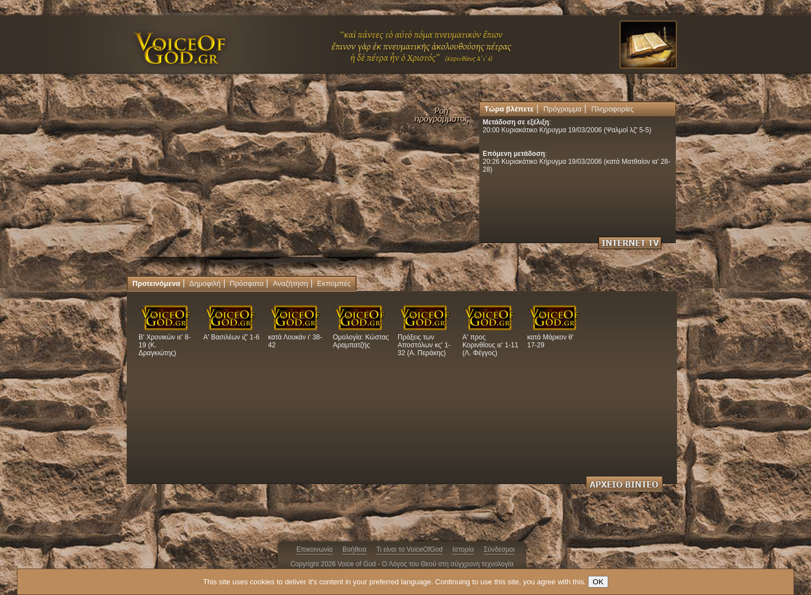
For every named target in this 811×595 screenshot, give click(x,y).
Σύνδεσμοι (499, 549)
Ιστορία (463, 549)
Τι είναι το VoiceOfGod (409, 549)
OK (597, 582)
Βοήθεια (354, 549)
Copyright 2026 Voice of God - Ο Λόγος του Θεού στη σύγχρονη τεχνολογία (401, 564)
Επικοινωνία (314, 549)
